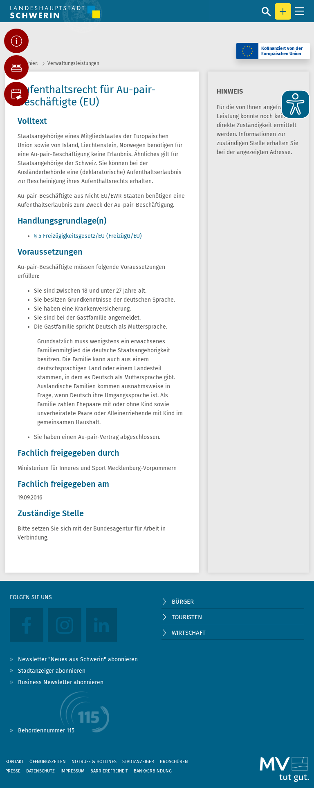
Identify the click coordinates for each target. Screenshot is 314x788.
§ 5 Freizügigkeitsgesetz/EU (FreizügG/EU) (88, 236)
